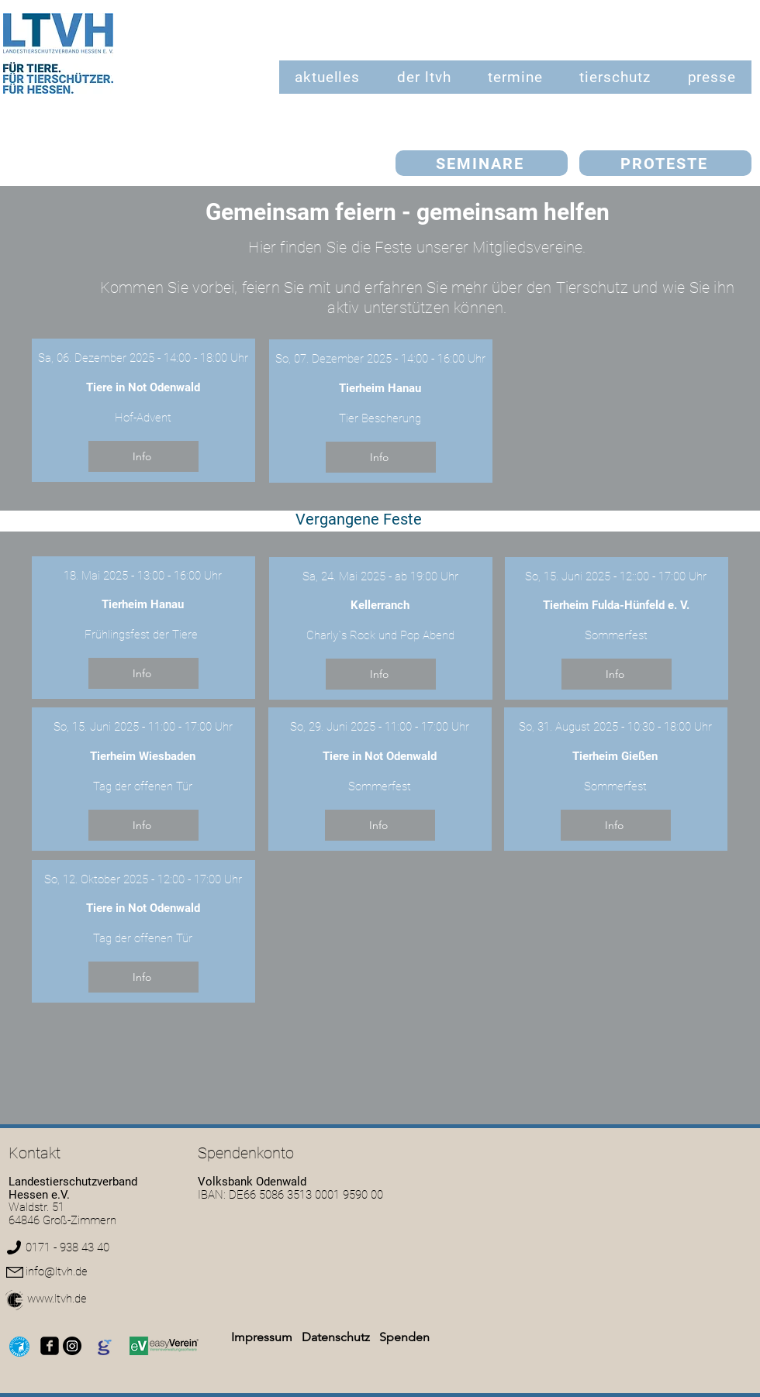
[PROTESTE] (665, 163)
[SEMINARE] (482, 163)
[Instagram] (72, 1346)
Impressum (261, 1337)
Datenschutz (337, 1337)
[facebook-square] (49, 1346)
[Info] (143, 456)
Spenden (404, 1337)
